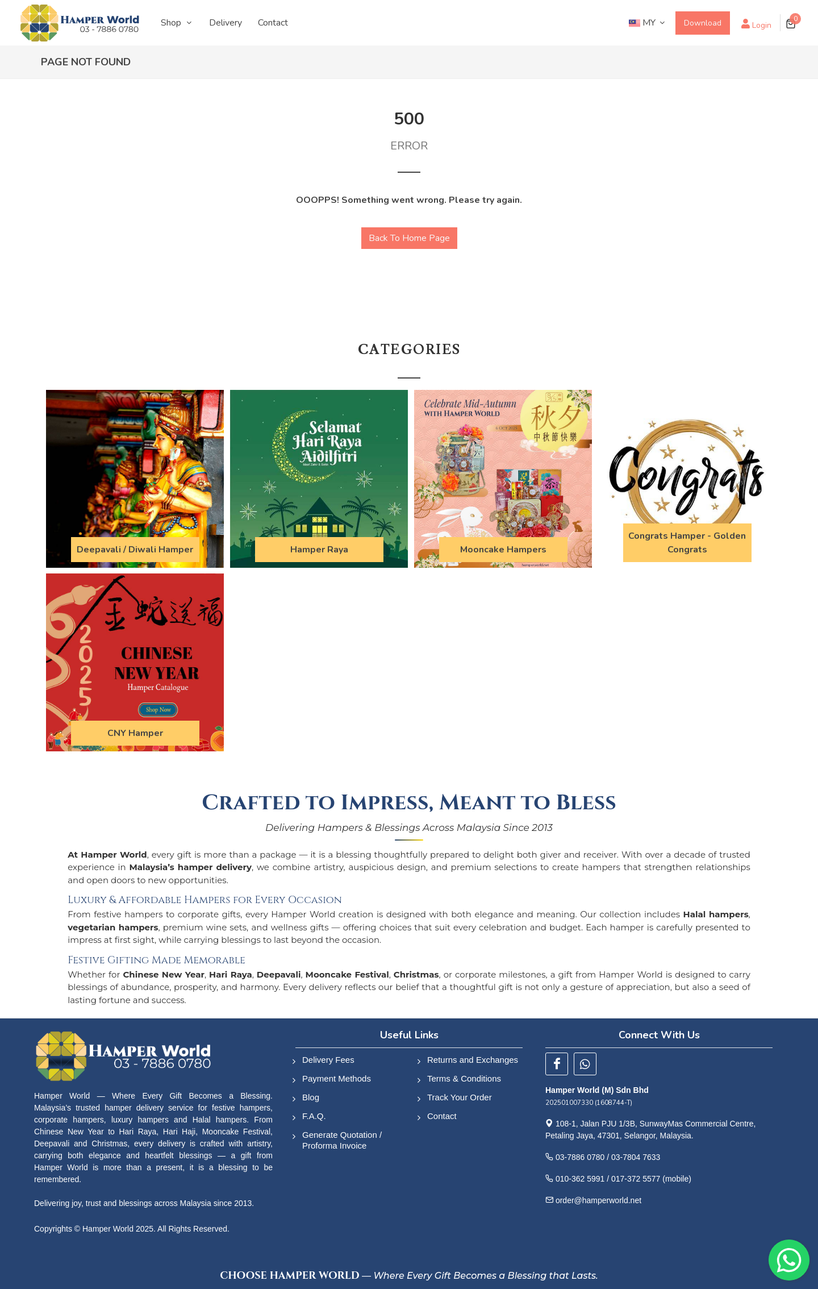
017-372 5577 (635, 1178)
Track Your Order (459, 1097)
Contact (442, 1116)
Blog (310, 1097)
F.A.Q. (314, 1116)
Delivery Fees (328, 1060)
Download (702, 23)
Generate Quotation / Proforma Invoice (342, 1140)
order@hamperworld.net (598, 1200)
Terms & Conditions (464, 1078)
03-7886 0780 (580, 1157)
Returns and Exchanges (472, 1060)
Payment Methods (336, 1078)
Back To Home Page (409, 238)
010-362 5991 (580, 1178)
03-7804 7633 (635, 1157)
